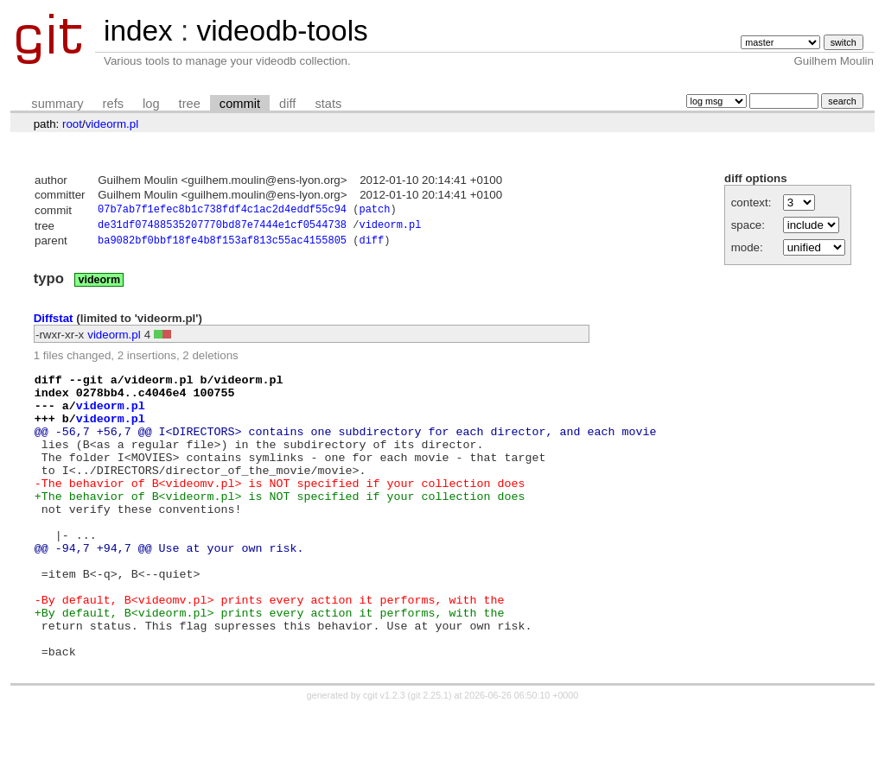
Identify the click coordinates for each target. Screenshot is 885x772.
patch (374, 211)
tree (190, 104)
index (138, 31)
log (151, 104)
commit (240, 104)
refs (113, 104)
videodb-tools (281, 31)
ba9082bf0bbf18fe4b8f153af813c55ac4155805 (222, 244)
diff (287, 104)
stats (328, 104)
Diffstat (53, 322)
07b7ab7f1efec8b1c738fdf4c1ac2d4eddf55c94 (222, 211)
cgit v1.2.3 (384, 756)
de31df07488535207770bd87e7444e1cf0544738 (222, 227)
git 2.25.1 (430, 756)
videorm (99, 284)
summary (57, 104)
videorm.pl (112, 123)
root (72, 123)
